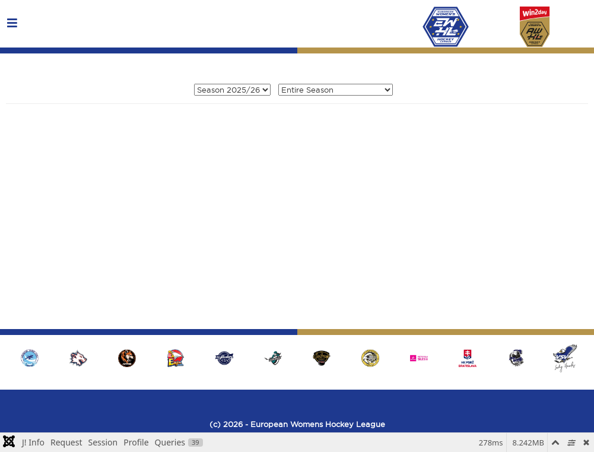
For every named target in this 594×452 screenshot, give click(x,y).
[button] (565, 358)
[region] (297, 358)
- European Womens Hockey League (314, 424)
